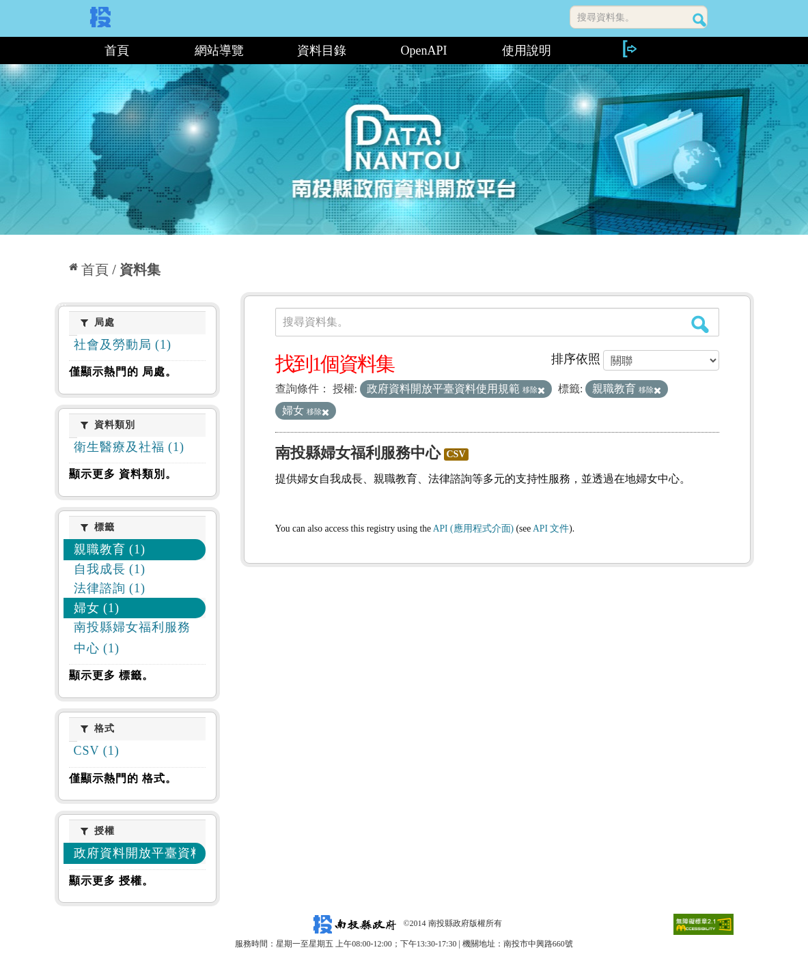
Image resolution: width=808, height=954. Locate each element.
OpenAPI (424, 50)
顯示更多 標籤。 (111, 675)
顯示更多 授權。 (111, 880)
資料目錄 (321, 50)
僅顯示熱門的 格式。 (123, 778)
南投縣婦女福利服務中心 (358, 452)
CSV (456, 454)
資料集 (140, 269)
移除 (534, 390)
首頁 (117, 50)
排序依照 (575, 359)
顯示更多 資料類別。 (123, 474)
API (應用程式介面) (473, 528)
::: (60, 50)
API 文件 (551, 528)
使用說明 (526, 50)
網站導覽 (219, 50)
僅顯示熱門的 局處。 (123, 371)
